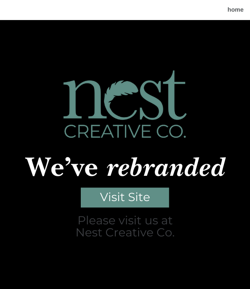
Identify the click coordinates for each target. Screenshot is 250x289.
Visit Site (125, 197)
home (235, 9)
